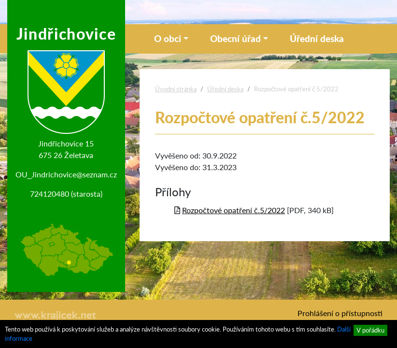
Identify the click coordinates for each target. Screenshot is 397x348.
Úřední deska (317, 38)
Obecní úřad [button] (235, 38)
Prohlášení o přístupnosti (340, 313)
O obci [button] (167, 38)
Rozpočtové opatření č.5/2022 (233, 210)
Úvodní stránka (176, 89)
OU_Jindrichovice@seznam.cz (66, 174)
